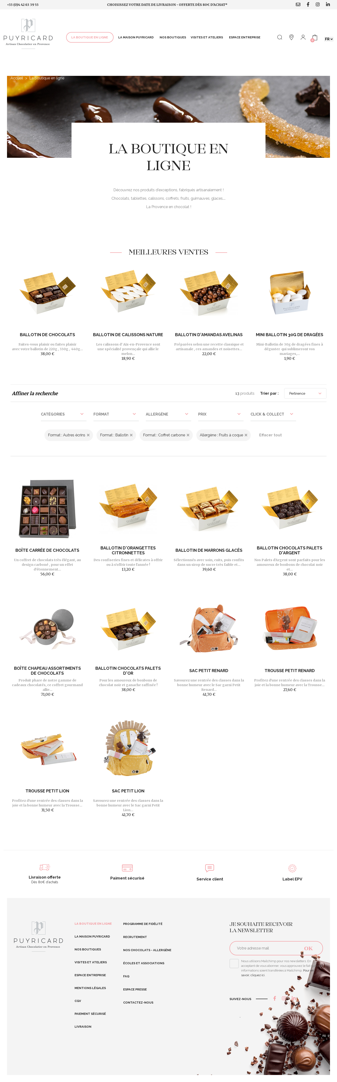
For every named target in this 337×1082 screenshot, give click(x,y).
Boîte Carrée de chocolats (47, 550)
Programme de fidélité (142, 924)
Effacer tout (270, 435)
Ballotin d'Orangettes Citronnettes (128, 550)
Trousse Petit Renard (290, 670)
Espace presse (135, 989)
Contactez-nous (138, 1002)
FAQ (126, 976)
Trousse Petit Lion (47, 790)
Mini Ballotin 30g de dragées (289, 334)
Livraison (83, 1026)
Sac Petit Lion (128, 790)
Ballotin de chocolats (47, 334)
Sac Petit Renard (208, 670)
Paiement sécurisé (90, 1014)
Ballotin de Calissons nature (128, 334)
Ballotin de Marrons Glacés (209, 550)
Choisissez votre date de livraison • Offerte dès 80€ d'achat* (167, 5)
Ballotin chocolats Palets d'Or (128, 671)
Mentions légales (90, 988)
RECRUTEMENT (135, 937)
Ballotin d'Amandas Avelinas (209, 334)
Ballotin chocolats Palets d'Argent (289, 550)
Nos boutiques (88, 949)
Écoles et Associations (143, 963)
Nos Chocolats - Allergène (147, 950)
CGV (78, 1001)
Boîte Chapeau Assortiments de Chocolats (47, 671)
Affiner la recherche (35, 393)
